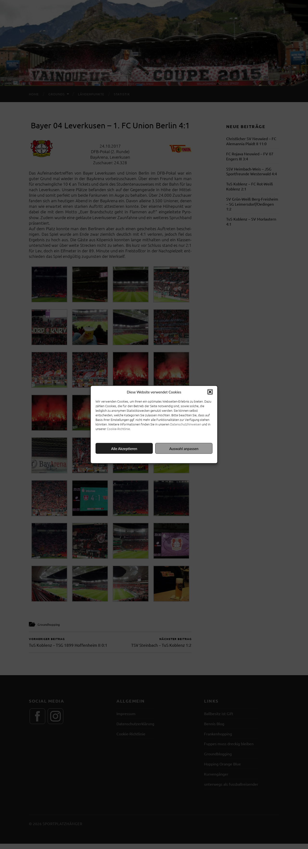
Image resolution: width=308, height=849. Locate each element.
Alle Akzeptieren (124, 448)
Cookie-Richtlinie (118, 428)
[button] (210, 392)
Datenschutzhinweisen (185, 424)
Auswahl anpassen (183, 448)
